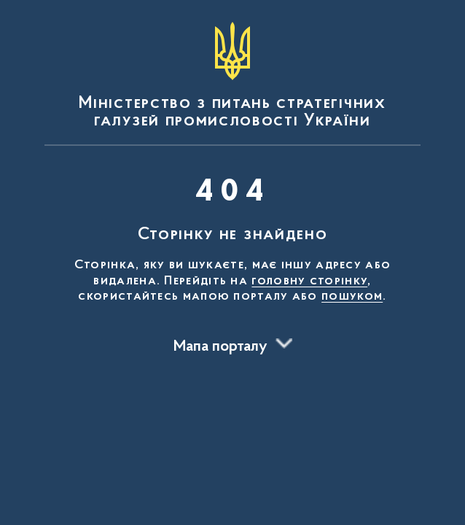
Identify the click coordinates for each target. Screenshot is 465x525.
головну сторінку (309, 281)
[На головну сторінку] (232, 76)
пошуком (352, 296)
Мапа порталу (220, 347)
